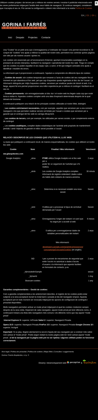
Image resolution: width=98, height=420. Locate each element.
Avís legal (5, 352)
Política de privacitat (18, 352)
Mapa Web (48, 352)
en (93, 15)
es (87, 15)
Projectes (32, 37)
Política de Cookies (84, 8)
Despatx (20, 37)
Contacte (45, 37)
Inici (10, 37)
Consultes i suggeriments (64, 352)
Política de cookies (35, 352)
